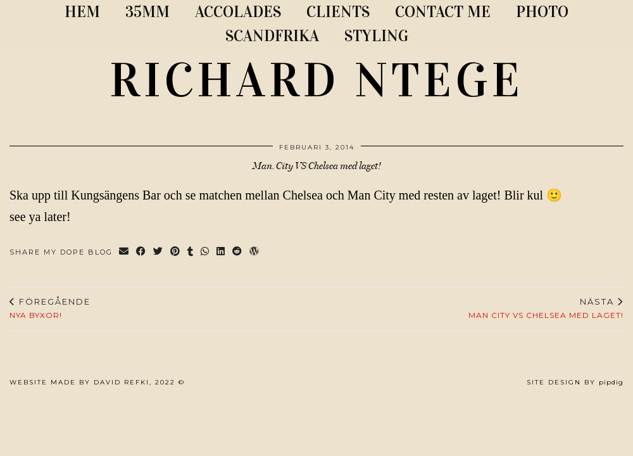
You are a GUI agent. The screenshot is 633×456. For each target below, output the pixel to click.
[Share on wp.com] (254, 252)
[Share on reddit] (237, 252)
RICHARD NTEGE (316, 80)
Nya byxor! (50, 308)
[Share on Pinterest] (175, 252)
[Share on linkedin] (221, 252)
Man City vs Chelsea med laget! (546, 308)
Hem (82, 12)
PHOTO (542, 12)
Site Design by (575, 382)
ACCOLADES (238, 12)
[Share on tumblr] (190, 252)
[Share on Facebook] (141, 252)
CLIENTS (338, 12)
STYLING (376, 36)
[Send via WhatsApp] (205, 252)
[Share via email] (124, 252)
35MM (147, 12)
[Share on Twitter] (158, 252)
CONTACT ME (443, 12)
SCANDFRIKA (272, 36)
